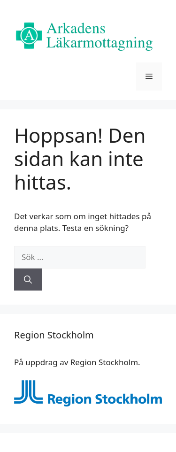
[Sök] (28, 279)
